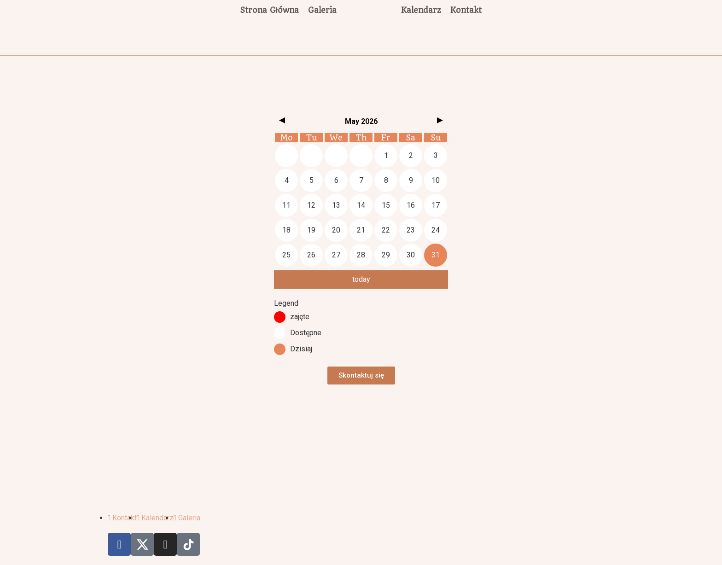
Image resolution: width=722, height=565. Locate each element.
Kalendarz (421, 10)
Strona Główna (269, 10)
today (361, 279)
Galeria (322, 10)
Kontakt (466, 10)
